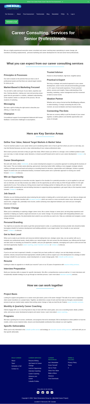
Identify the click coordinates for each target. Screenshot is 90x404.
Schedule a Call (12, 22)
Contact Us (15, 369)
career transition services (41, 245)
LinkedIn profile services (65, 257)
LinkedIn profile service (32, 330)
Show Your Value (53, 370)
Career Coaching (34, 374)
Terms (70, 365)
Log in (73, 14)
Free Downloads (53, 379)
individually (24, 164)
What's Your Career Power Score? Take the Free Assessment (45, 1)
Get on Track (52, 368)
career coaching (28, 245)
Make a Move (52, 373)
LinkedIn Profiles (34, 381)
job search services (35, 199)
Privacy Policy (72, 362)
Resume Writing (34, 361)
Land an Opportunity (35, 368)
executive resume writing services (60, 330)
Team (13, 363)
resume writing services (71, 265)
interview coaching (66, 274)
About (13, 361)
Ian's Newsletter (53, 362)
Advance (51, 376)
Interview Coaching (35, 371)
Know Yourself (52, 365)
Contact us (80, 154)
